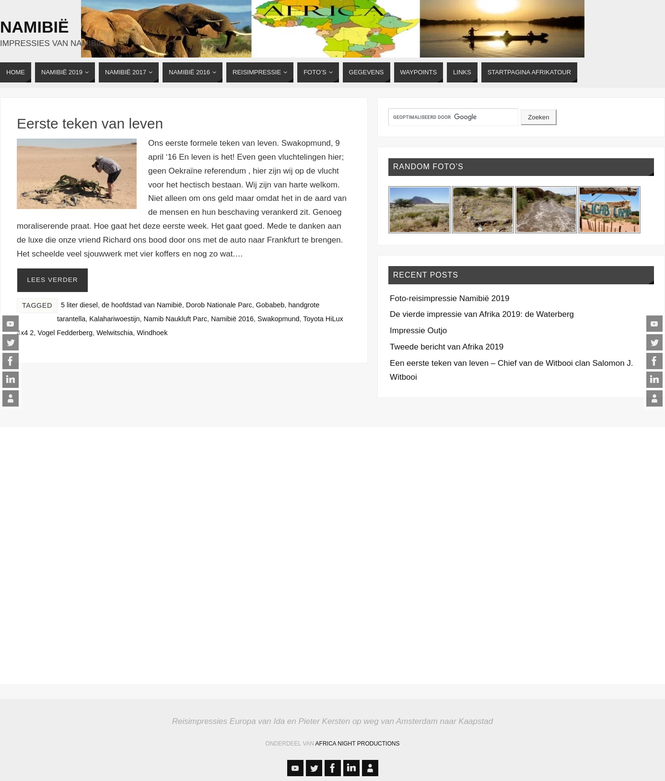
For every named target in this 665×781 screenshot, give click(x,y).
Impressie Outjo (418, 330)
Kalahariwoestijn (114, 319)
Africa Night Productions (357, 743)
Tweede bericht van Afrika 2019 (446, 346)
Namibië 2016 (232, 319)
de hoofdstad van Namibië (142, 305)
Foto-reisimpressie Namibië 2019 (449, 298)
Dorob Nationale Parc (219, 305)
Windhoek (152, 333)
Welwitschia (114, 333)
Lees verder (52, 279)
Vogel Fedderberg (65, 333)
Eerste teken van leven (90, 123)
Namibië (34, 27)
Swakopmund (278, 319)
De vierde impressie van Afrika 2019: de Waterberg (482, 314)
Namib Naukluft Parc (175, 319)
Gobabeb (270, 305)
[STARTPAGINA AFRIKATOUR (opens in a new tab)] (529, 72)
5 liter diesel (79, 305)
